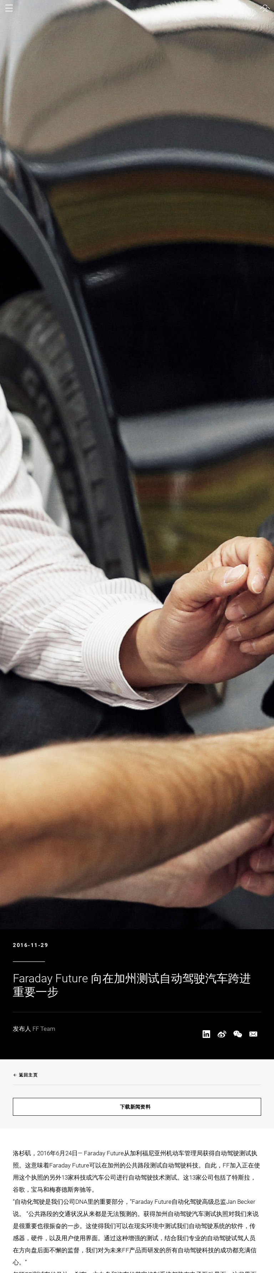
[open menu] (9, 8)
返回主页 (25, 1075)
